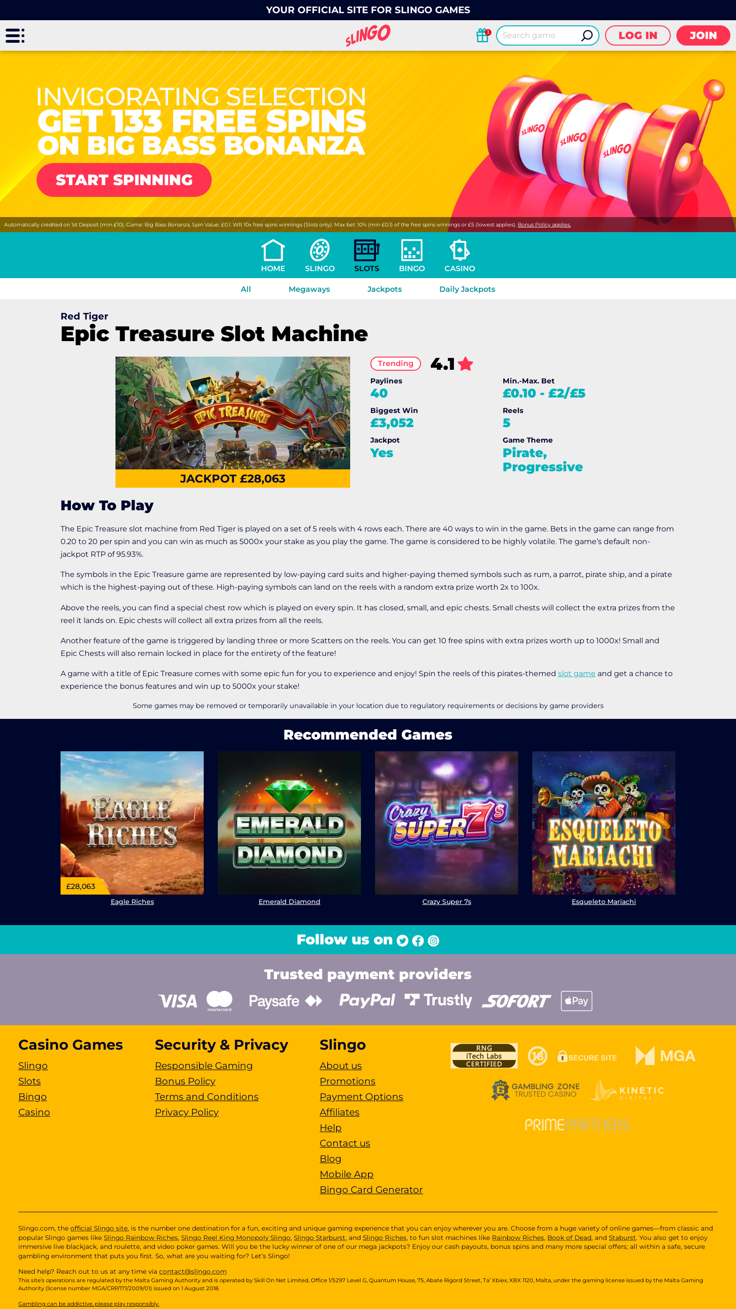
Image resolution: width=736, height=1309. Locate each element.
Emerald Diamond (290, 901)
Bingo (412, 268)
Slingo (320, 268)
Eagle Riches (132, 901)
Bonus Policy (185, 1081)
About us (341, 1065)
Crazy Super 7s (446, 901)
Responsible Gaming (204, 1065)
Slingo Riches (384, 1237)
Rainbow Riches (518, 1237)
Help (331, 1127)
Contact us (345, 1143)
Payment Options (361, 1096)
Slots (366, 268)
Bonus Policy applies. (544, 224)
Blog (331, 1158)
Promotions (348, 1081)
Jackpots (385, 289)
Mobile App (347, 1174)
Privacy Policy (187, 1112)
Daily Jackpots (467, 289)
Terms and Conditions (207, 1096)
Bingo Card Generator (371, 1189)
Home (273, 268)
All (246, 289)
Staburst (622, 1237)
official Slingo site (99, 1228)
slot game (577, 673)
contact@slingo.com (193, 1271)
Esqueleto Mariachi (604, 901)
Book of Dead (569, 1237)
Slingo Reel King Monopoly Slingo (236, 1237)
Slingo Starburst (319, 1237)
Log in (638, 35)
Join (703, 35)
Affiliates (340, 1112)
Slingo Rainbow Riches (141, 1237)
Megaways (309, 289)
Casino (460, 268)
